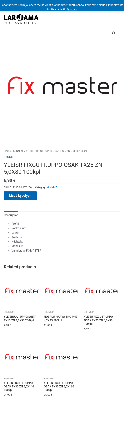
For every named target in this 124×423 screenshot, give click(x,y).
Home (7, 151)
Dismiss (72, 9)
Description (11, 215)
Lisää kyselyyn (20, 196)
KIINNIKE (18, 151)
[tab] (11, 215)
